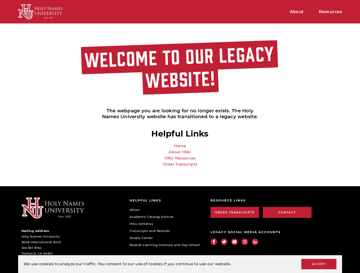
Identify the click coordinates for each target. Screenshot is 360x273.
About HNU (180, 152)
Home (180, 146)
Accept (319, 264)
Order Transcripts (180, 164)
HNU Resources (180, 158)
